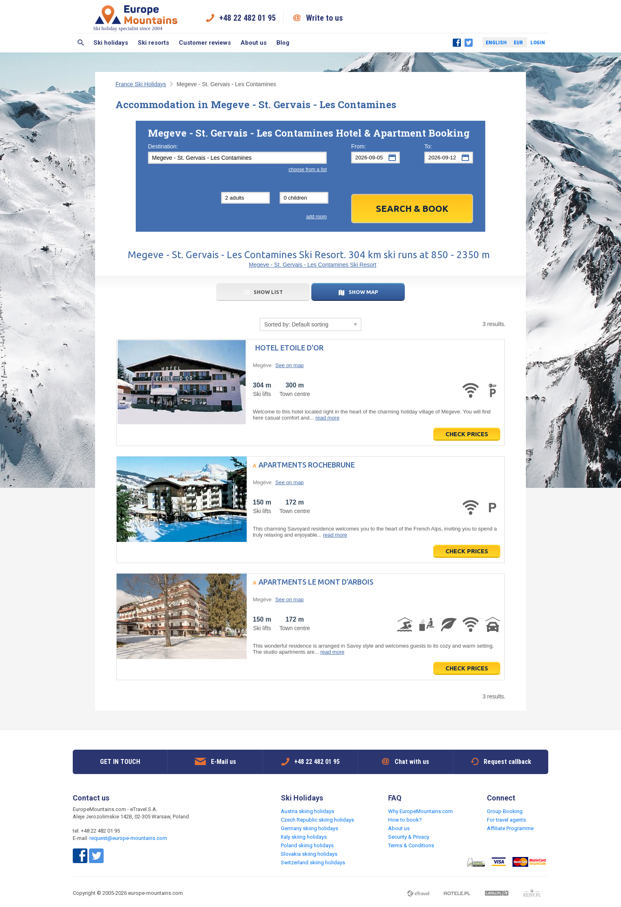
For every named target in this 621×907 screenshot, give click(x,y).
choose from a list (308, 169)
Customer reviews (205, 42)
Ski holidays (110, 42)
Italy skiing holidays (304, 837)
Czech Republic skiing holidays (317, 820)
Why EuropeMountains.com (420, 811)
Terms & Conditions (411, 845)
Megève (262, 365)
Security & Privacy (408, 837)
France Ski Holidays (140, 84)
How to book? (405, 820)
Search (81, 42)
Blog (282, 42)
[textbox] (237, 158)
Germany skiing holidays (309, 828)
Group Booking (505, 811)
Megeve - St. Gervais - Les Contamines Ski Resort (312, 264)
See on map (289, 365)
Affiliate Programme (510, 828)
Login (537, 42)
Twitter (469, 43)
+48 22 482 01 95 (247, 18)
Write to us (324, 18)
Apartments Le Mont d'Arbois (315, 582)
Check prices (466, 434)
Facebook (457, 43)
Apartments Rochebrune (306, 465)
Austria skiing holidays (307, 811)
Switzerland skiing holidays (313, 862)
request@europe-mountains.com (128, 838)
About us (254, 42)
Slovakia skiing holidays (309, 854)
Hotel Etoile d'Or (289, 348)
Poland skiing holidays (307, 845)
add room (316, 217)
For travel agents (506, 820)
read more (327, 418)
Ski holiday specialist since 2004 (136, 17)
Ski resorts (153, 42)
